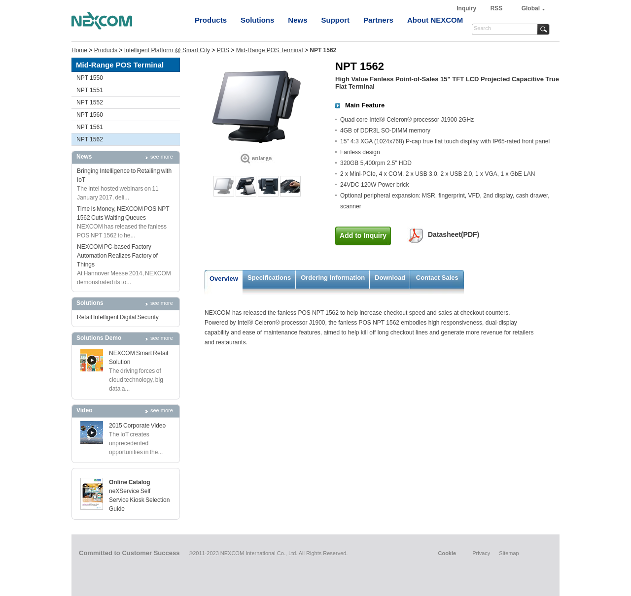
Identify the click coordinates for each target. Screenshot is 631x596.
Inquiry (467, 8)
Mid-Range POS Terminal (269, 50)
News (297, 20)
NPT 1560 (89, 114)
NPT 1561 (89, 127)
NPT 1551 (89, 90)
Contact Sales (437, 277)
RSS (497, 8)
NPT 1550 (89, 77)
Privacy (481, 553)
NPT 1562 (89, 139)
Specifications (269, 277)
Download (390, 277)
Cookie (447, 553)
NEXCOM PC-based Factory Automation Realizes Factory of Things (117, 255)
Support (335, 20)
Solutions (257, 20)
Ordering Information (333, 277)
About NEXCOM (435, 20)
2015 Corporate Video (137, 425)
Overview (224, 278)
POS (223, 50)
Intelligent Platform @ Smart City (167, 50)
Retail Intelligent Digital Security (118, 317)
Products (211, 20)
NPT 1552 (89, 102)
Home (79, 50)
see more (161, 157)
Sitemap (509, 553)
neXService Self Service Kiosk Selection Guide (139, 500)
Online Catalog (129, 482)
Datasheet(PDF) (453, 234)
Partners (378, 20)
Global (531, 8)
